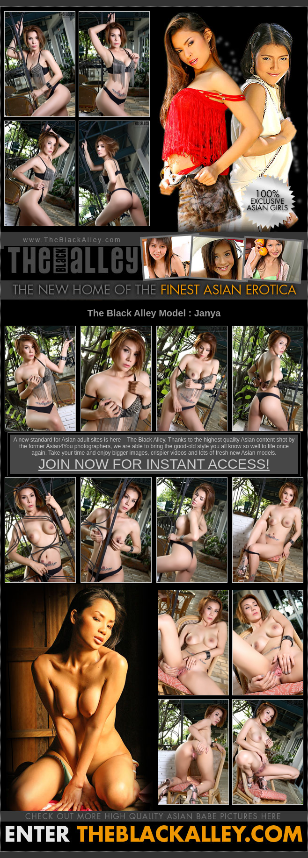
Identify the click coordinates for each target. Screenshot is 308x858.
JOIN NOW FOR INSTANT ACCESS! (154, 464)
